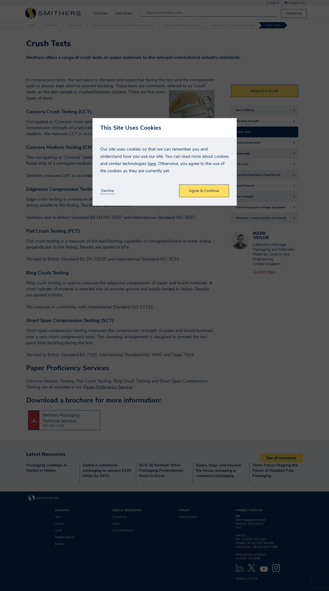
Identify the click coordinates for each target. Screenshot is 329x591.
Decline (107, 190)
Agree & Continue (204, 190)
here (152, 163)
